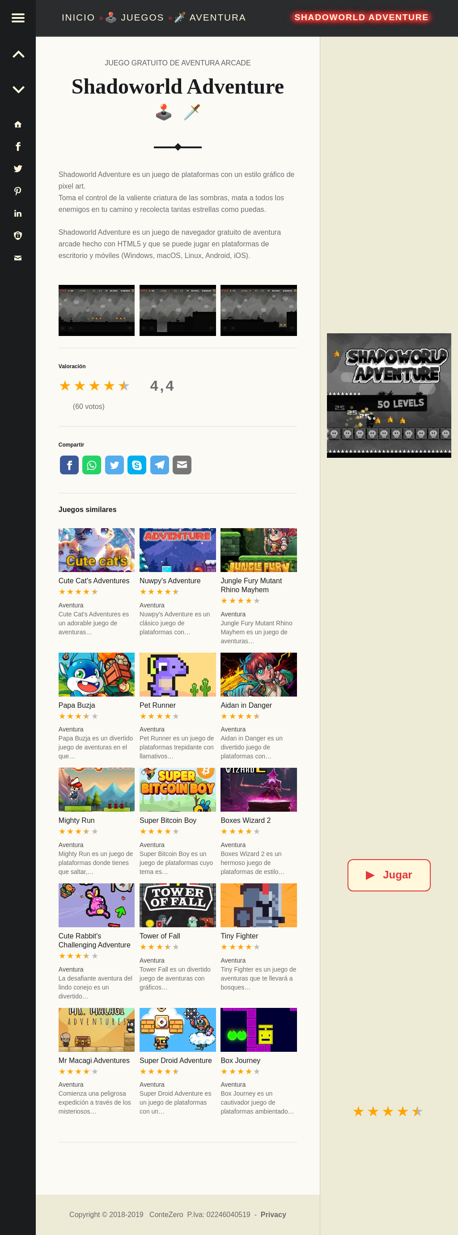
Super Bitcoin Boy (168, 820)
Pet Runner (158, 705)
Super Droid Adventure (176, 1060)
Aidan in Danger (246, 705)
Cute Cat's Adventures (94, 581)
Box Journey (240, 1060)
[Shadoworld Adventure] (389, 395)
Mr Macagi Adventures (94, 1060)
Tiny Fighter (239, 936)
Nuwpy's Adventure (170, 581)
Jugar (389, 875)
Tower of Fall (160, 936)
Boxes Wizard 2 (246, 820)
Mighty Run (77, 820)
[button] (18, 18)
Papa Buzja (77, 705)
